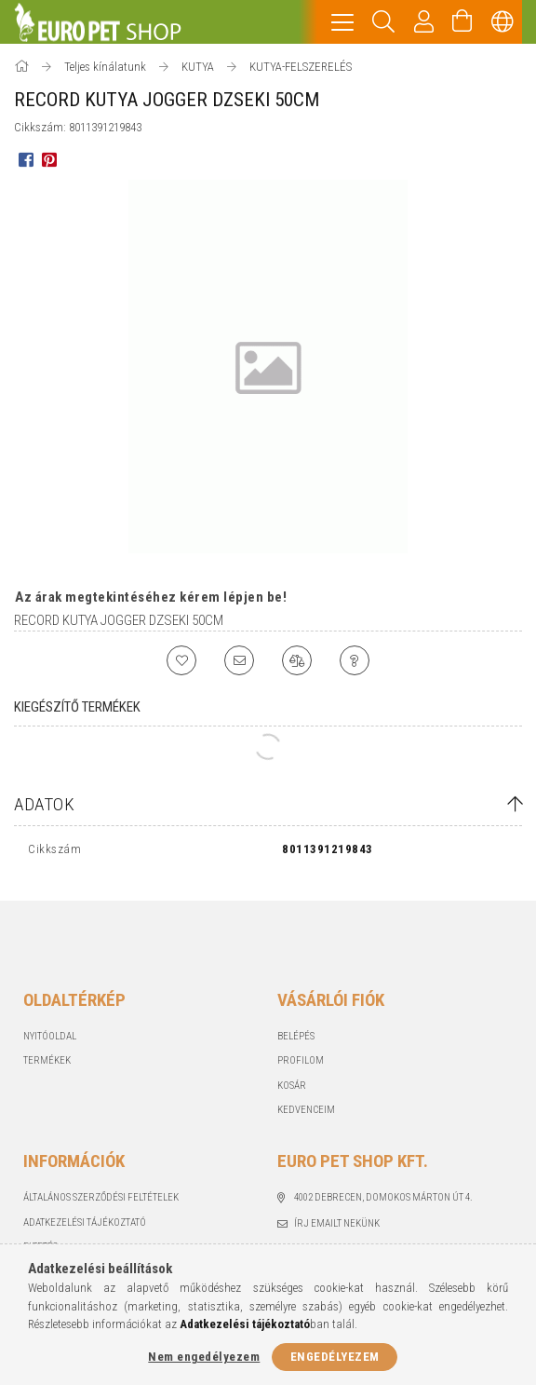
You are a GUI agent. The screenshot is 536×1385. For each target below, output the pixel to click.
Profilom (300, 1060)
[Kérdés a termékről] (354, 660)
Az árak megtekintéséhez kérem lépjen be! (151, 597)
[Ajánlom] (239, 660)
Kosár (291, 1085)
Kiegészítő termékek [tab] (77, 707)
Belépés (296, 1036)
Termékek (47, 1060)
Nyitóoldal (49, 1036)
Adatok (44, 804)
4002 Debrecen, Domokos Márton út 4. (383, 1197)
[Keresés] (384, 22)
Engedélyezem (335, 1357)
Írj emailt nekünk (337, 1223)
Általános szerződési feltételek (101, 1197)
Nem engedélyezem (204, 1357)
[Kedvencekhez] (181, 660)
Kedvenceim (306, 1110)
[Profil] (424, 22)
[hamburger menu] (342, 22)
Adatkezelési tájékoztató (84, 1222)
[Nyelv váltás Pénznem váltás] (502, 22)
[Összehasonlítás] (297, 660)
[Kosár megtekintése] (462, 22)
